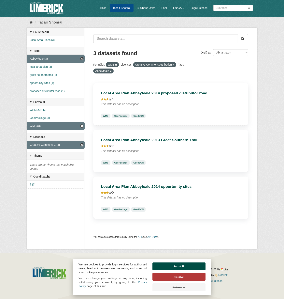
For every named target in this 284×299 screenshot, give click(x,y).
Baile (103, 7)
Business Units (146, 7)
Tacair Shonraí (122, 7)
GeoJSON (138, 116)
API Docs (152, 237)
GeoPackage (120, 116)
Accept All (179, 266)
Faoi (164, 7)
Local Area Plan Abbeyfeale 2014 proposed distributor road (154, 93)
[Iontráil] (249, 7)
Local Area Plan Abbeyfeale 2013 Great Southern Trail (149, 140)
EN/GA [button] (178, 7)
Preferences (179, 287)
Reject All (179, 277)
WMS (105, 116)
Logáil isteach (199, 7)
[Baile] (31, 22)
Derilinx (221, 274)
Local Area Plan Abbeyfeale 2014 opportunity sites (146, 186)
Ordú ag (206, 52)
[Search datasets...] (165, 38)
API (140, 237)
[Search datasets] (233, 8)
